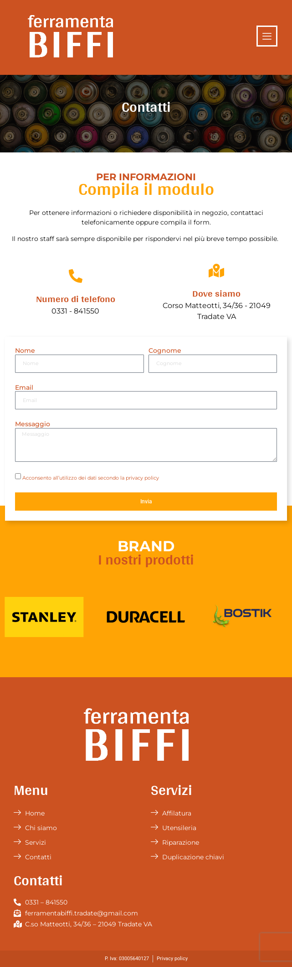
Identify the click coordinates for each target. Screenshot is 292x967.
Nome (25, 351)
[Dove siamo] (216, 270)
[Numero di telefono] (75, 276)
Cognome (165, 351)
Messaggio (32, 424)
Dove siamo (216, 293)
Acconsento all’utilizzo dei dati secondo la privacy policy (90, 477)
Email (24, 388)
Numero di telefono (75, 298)
